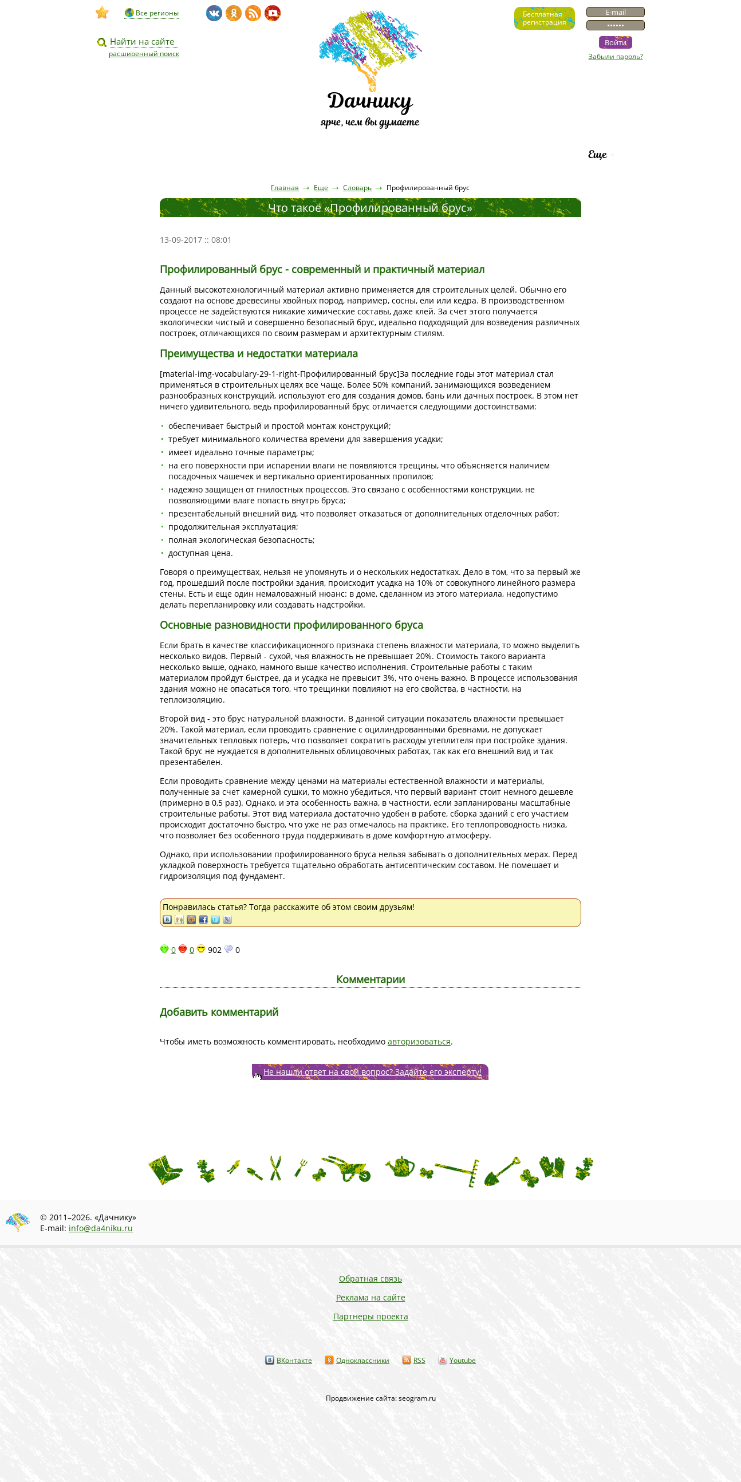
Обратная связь (370, 1278)
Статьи (210, 154)
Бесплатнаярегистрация (544, 18)
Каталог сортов (424, 154)
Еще (597, 154)
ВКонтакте (294, 1360)
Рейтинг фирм (526, 154)
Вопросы (337, 154)
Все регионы (157, 13)
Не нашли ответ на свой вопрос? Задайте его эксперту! (372, 1071)
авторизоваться (419, 1041)
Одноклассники (362, 1360)
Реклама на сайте (370, 1297)
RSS (419, 1360)
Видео (149, 154)
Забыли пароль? (616, 56)
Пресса (272, 154)
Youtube (463, 1360)
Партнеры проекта (370, 1316)
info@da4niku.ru (101, 1228)
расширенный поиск (144, 53)
